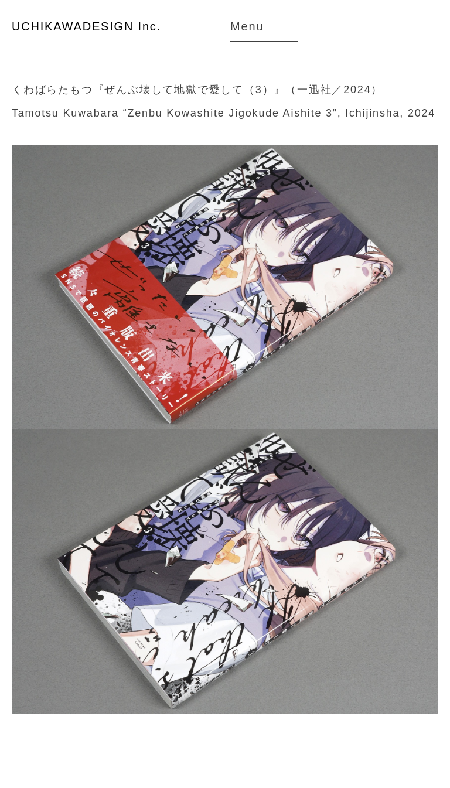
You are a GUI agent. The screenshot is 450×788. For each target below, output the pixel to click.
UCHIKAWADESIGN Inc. (86, 26)
